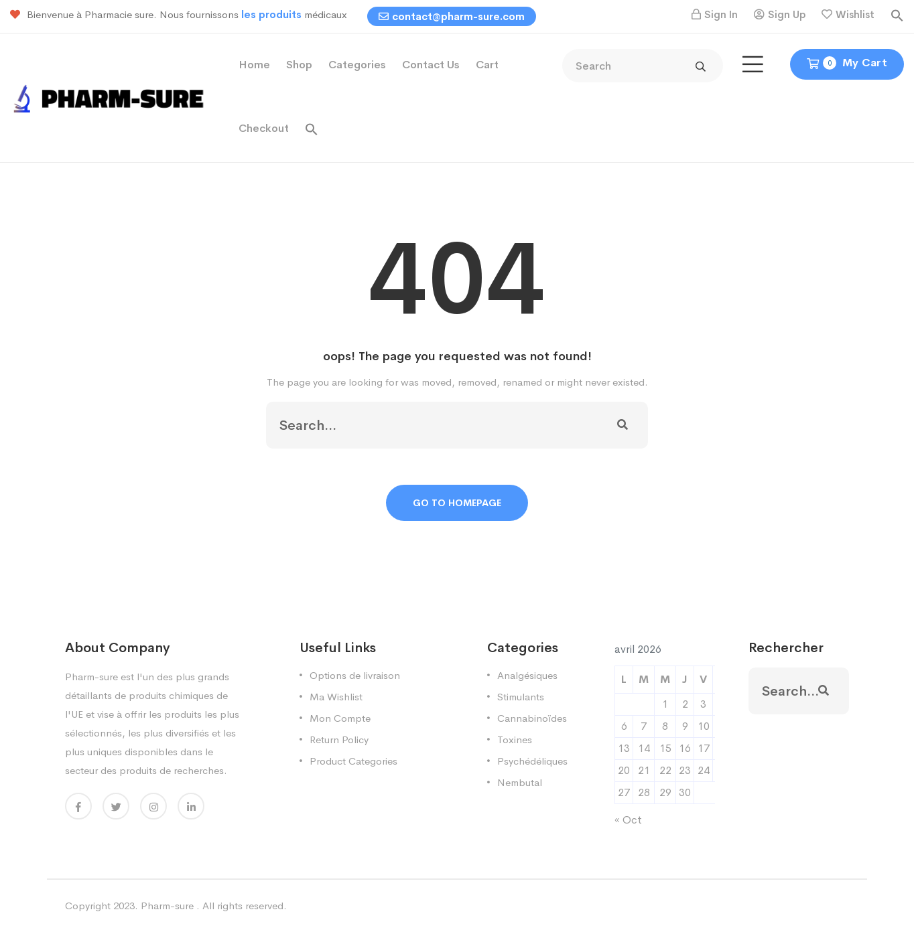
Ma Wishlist (336, 696)
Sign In (721, 14)
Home (254, 65)
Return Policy (339, 739)
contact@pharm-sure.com (452, 16)
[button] (897, 14)
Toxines (514, 739)
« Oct (628, 820)
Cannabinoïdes (532, 718)
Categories (357, 65)
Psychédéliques (532, 761)
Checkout (264, 128)
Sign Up (786, 14)
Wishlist (855, 14)
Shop (299, 65)
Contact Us (431, 65)
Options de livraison (355, 675)
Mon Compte (340, 718)
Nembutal (519, 782)
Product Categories (353, 761)
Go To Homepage (457, 503)
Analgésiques (527, 675)
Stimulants (520, 696)
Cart (487, 65)
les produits (272, 14)
